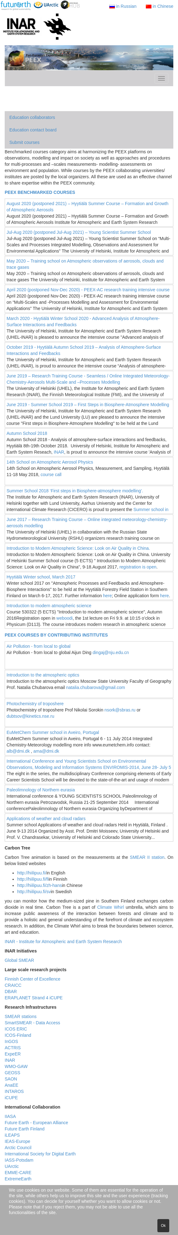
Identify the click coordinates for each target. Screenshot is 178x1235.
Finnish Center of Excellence (32, 979)
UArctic (12, 1166)
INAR (59, 452)
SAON (11, 1078)
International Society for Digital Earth (40, 1153)
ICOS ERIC (16, 1028)
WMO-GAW (16, 1066)
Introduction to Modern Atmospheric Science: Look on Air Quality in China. (78, 548)
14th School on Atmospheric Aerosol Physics (50, 462)
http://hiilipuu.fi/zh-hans (39, 885)
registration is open (137, 566)
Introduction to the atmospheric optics (43, 674)
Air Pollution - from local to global (39, 646)
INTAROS (14, 1091)
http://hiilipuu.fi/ (31, 872)
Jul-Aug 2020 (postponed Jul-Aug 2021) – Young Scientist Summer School (79, 232)
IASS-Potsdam (19, 1160)
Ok (163, 1225)
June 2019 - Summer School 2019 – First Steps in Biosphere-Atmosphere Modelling (88, 404)
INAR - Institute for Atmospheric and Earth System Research (63, 941)
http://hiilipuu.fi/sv (34, 891)
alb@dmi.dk (18, 751)
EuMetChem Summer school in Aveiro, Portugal (53, 732)
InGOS (11, 1041)
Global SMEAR (19, 960)
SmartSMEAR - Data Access (32, 1022)
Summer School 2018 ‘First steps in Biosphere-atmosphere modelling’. (75, 490)
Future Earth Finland (25, 1128)
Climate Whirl (110, 907)
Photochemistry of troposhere (35, 703)
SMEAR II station (147, 857)
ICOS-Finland (18, 1035)
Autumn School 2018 (27, 433)
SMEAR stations (21, 1016)
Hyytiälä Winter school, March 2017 (41, 576)
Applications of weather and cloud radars (46, 818)
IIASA (10, 1116)
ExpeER (13, 1053)
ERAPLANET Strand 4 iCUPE (34, 997)
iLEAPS (12, 1135)
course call (51, 474)
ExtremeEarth (18, 1178)
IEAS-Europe (17, 1141)
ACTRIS (13, 1047)
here (107, 595)
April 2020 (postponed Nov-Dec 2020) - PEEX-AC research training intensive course (88, 289)
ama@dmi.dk (46, 751)
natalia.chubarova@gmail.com (95, 687)
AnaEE (11, 1085)
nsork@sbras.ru (120, 709)
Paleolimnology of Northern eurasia (41, 789)
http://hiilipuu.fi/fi (32, 879)
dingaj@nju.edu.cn (110, 652)
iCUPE (11, 1097)
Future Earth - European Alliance (36, 1122)
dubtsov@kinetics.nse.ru (30, 716)
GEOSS (12, 1072)
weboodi (65, 618)
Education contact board (33, 129)
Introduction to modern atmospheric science (49, 605)
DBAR (11, 991)
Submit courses (24, 142)
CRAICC (13, 985)
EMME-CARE (18, 1172)
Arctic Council (18, 1147)
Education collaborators (32, 117)
